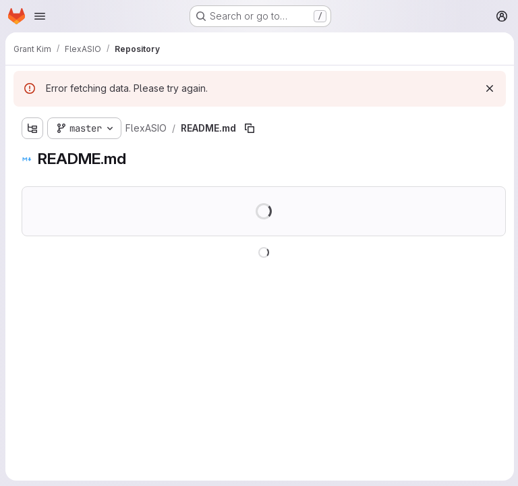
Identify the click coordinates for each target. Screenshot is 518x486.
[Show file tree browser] (32, 128)
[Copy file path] (249, 128)
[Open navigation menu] (40, 16)
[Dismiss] (488, 88)
